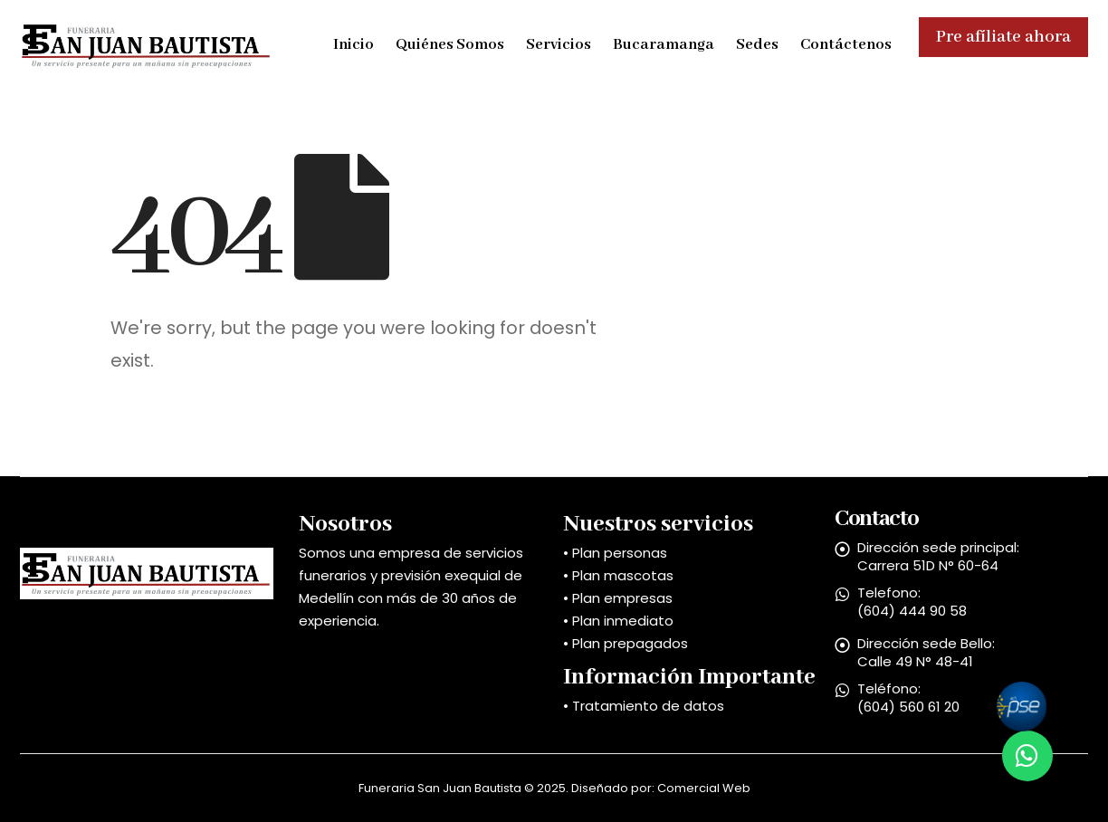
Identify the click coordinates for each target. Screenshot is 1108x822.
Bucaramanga (663, 44)
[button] (1027, 756)
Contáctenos (846, 44)
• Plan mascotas (618, 575)
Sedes (757, 44)
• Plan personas (615, 552)
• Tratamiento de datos (643, 705)
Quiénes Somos (450, 44)
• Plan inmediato (618, 620)
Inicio (353, 44)
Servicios (558, 44)
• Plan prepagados (625, 643)
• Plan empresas (618, 597)
